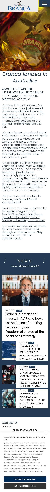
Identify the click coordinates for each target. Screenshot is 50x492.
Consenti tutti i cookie (25, 479)
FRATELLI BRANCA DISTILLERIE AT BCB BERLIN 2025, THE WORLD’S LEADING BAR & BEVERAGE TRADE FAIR (33, 352)
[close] (46, 432)
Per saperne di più (35, 471)
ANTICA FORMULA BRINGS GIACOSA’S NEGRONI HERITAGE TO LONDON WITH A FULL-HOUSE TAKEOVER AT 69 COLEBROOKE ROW (33, 378)
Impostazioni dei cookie (24, 486)
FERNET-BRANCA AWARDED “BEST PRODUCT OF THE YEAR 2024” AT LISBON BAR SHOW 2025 (32, 400)
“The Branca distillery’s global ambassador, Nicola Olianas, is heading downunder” (23, 217)
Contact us (7, 426)
